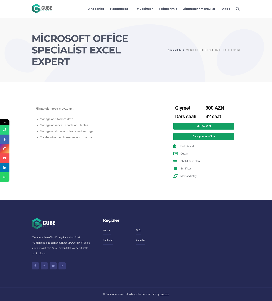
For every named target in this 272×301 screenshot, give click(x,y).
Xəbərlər (140, 240)
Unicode (164, 294)
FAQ (138, 230)
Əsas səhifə (174, 50)
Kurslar (107, 230)
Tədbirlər (108, 240)
